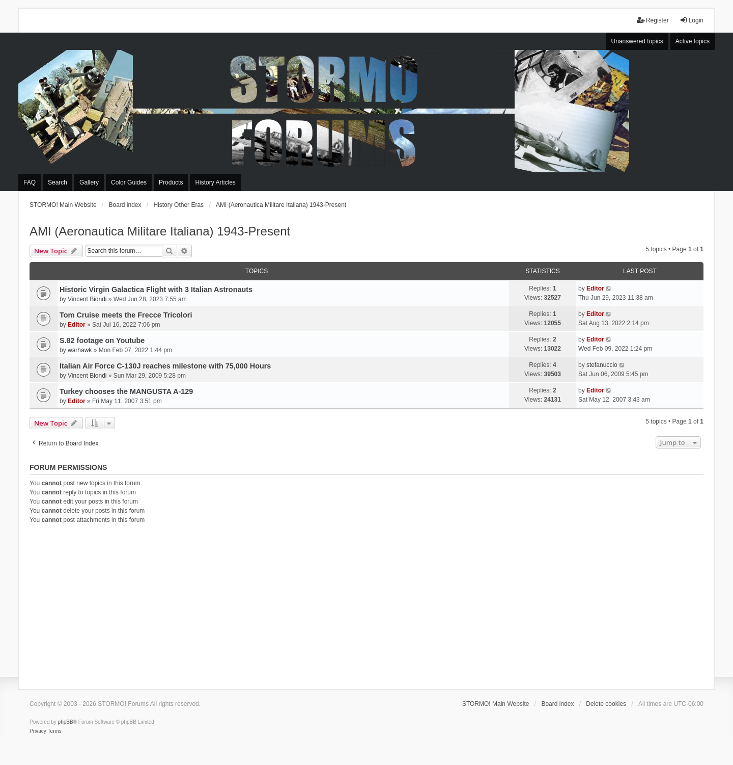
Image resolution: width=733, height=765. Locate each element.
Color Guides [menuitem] (129, 182)
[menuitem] (38, 731)
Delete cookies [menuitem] (606, 703)
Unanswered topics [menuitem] (637, 41)
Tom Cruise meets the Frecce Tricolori (126, 315)
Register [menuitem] (653, 20)
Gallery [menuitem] (89, 182)
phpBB (65, 722)
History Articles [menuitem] (215, 182)
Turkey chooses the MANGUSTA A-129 (126, 391)
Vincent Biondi (87, 299)
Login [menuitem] (691, 20)
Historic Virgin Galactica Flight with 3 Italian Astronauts (156, 289)
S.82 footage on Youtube (102, 340)
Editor (595, 288)
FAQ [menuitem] (29, 182)
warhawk (80, 350)
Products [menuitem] (171, 182)
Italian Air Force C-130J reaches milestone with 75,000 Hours (165, 366)
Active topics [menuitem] (692, 41)
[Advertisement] (366, 605)
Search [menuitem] (57, 182)
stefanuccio (601, 364)
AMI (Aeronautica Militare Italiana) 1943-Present (160, 231)
